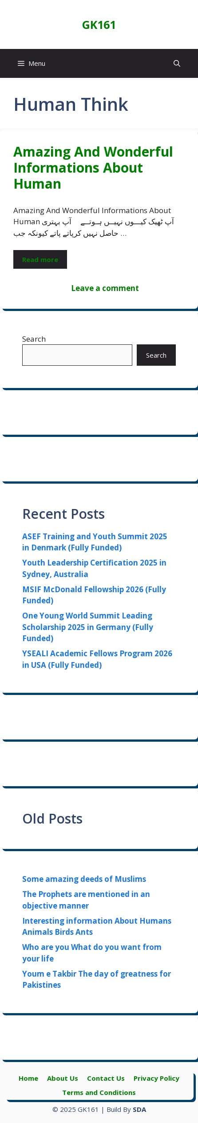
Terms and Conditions (99, 1092)
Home (28, 1078)
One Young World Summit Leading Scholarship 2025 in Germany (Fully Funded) (87, 626)
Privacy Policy (156, 1078)
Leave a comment (105, 288)
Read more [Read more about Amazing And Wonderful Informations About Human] (40, 259)
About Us (62, 1078)
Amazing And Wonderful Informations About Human (93, 167)
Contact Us (106, 1078)
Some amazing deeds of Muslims (84, 879)
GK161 (99, 24)
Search (34, 339)
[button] (177, 63)
